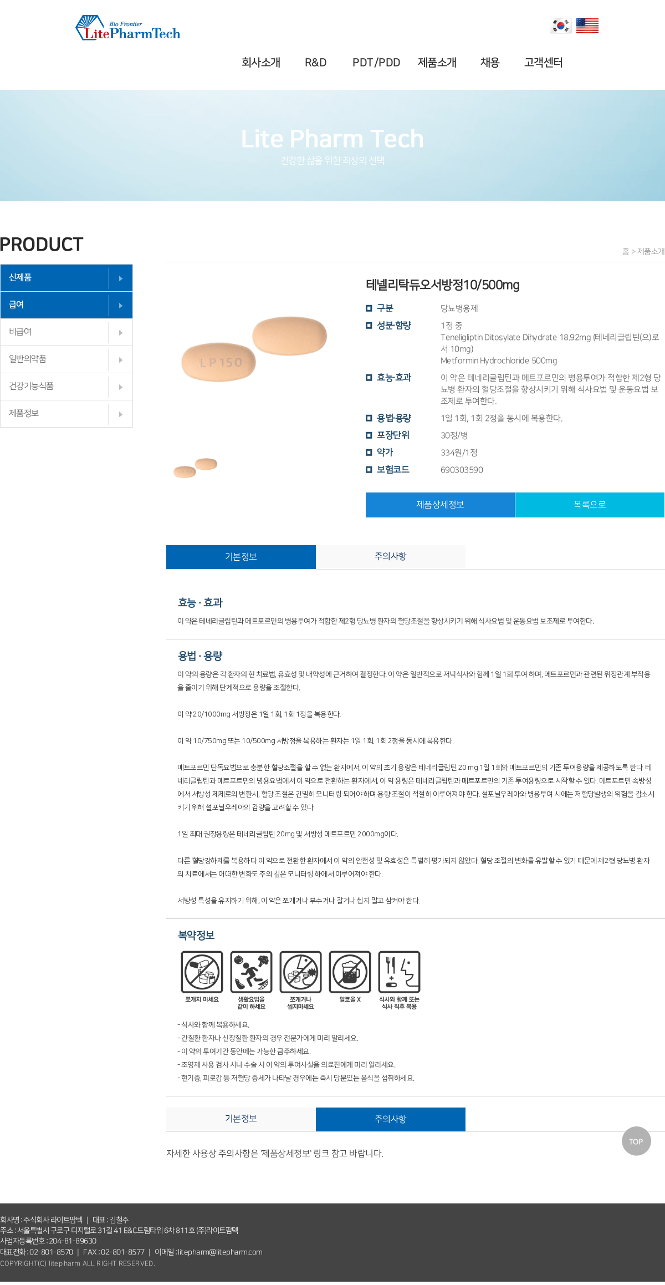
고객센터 (545, 63)
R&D (317, 63)
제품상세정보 (440, 505)
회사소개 (263, 63)
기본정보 (241, 557)
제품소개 (438, 63)
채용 (491, 63)
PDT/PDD (378, 63)
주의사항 (391, 556)
